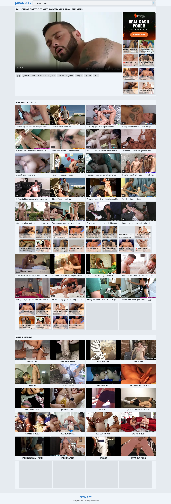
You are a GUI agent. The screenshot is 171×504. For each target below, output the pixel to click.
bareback (42, 75)
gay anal (51, 75)
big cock (69, 75)
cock (95, 75)
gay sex (26, 75)
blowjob (79, 75)
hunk (34, 75)
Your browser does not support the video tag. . (68, 42)
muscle (61, 75)
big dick (88, 75)
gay (18, 75)
